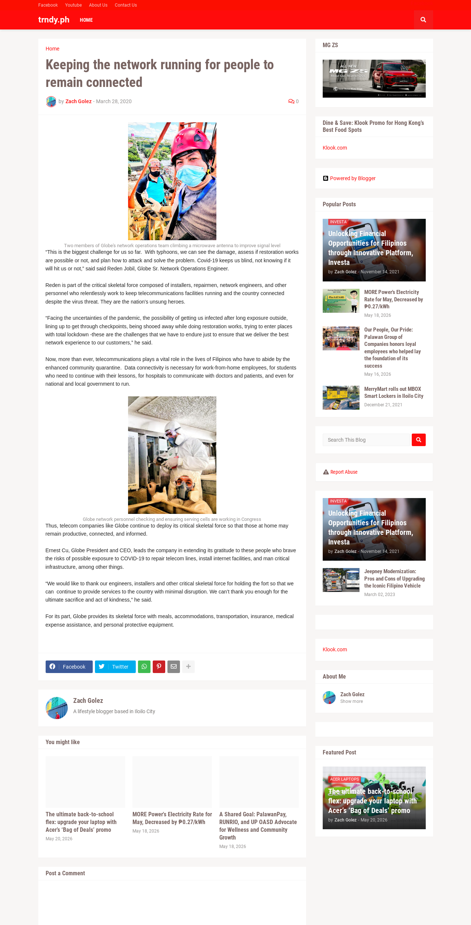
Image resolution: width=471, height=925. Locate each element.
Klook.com (335, 148)
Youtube (73, 5)
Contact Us (126, 5)
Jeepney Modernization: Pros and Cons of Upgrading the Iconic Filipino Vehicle (394, 578)
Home (52, 48)
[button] (423, 19)
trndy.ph (54, 20)
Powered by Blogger (349, 178)
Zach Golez (88, 700)
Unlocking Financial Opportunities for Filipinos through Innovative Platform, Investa (370, 248)
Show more (351, 701)
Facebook (48, 5)
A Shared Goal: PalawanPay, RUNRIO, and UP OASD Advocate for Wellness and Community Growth (258, 826)
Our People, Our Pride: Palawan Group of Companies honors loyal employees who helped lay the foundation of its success (392, 347)
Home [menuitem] (86, 20)
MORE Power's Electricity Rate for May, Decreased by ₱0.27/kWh (172, 818)
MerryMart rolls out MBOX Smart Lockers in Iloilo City (394, 393)
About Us (98, 5)
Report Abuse (344, 472)
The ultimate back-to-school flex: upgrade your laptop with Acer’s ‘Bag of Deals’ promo (81, 822)
